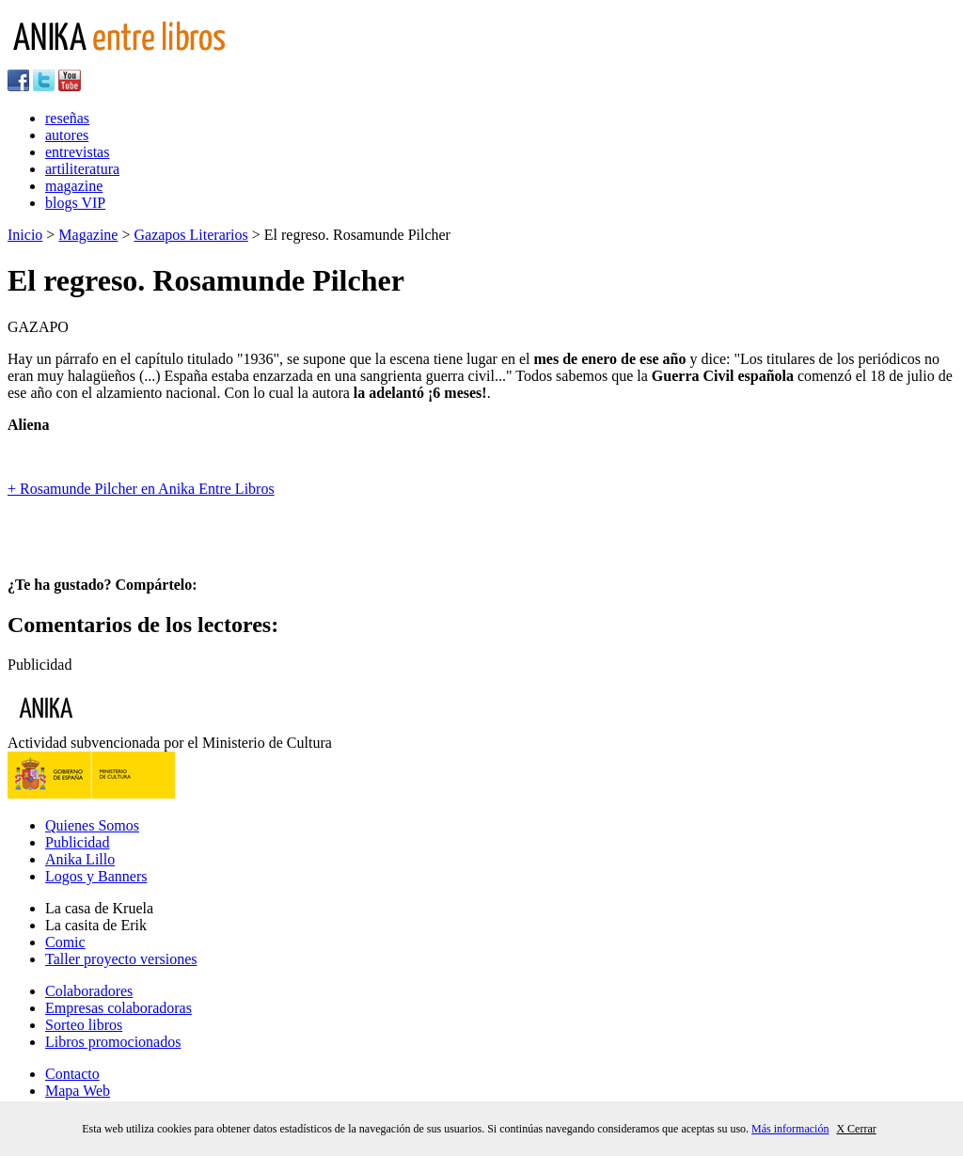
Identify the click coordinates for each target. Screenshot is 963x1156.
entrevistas (77, 152)
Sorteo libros (83, 1025)
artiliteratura (82, 169)
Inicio (25, 235)
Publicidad (77, 842)
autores (66, 135)
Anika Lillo (80, 859)
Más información (790, 1128)
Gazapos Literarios (190, 235)
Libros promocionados (113, 1042)
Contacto (72, 1074)
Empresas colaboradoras (118, 1008)
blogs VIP (75, 203)
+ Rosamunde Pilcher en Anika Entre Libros (141, 489)
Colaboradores (89, 991)
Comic (65, 942)
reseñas (67, 118)
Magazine (88, 235)
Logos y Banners (96, 876)
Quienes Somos (92, 825)
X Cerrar (856, 1128)
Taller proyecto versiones (121, 959)
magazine (74, 186)
